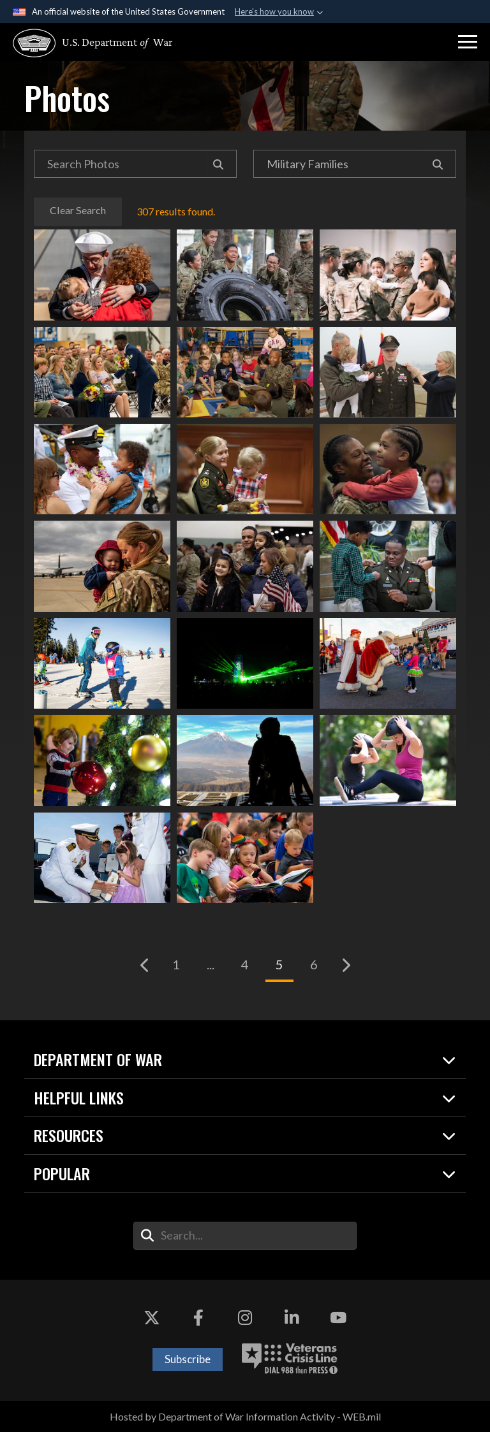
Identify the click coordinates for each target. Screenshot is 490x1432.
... (210, 964)
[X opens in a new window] (152, 1318)
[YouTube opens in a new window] (338, 1318)
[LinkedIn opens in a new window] (292, 1318)
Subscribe (188, 1359)
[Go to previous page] (145, 965)
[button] (467, 42)
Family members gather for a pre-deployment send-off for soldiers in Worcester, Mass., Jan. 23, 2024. (245, 566)
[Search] (218, 164)
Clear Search (78, 210)
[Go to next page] (345, 965)
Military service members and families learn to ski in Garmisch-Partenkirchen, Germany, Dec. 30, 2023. (102, 663)
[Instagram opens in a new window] (245, 1318)
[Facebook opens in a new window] (198, 1318)
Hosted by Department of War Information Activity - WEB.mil (245, 1416)
